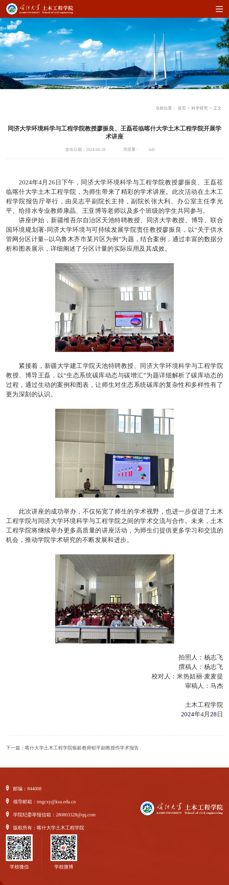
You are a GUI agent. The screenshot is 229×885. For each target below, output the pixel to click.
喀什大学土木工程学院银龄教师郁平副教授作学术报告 (82, 747)
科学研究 (199, 108)
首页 (182, 108)
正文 (217, 108)
